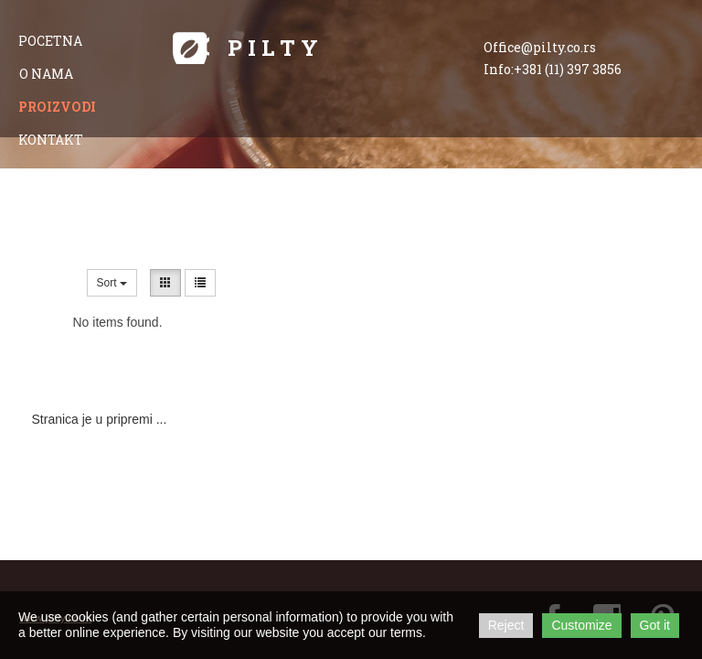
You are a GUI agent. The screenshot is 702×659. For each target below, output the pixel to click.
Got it (655, 625)
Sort (112, 282)
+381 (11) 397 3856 (568, 69)
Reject (506, 625)
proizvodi (57, 106)
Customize (581, 625)
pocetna (50, 40)
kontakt (50, 139)
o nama (46, 73)
